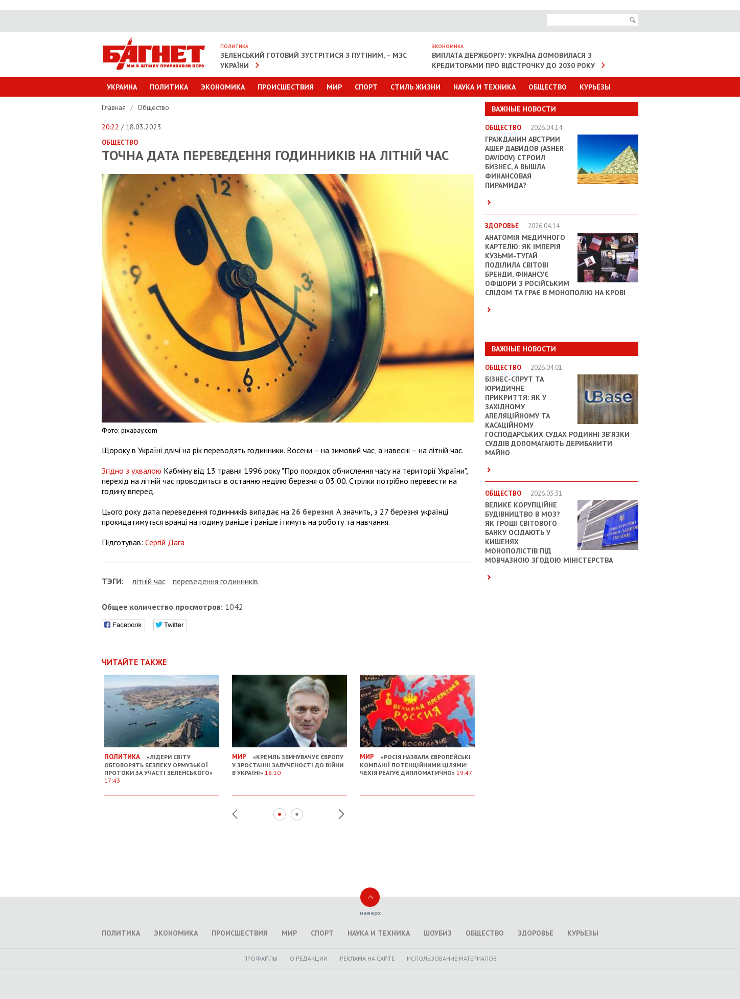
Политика (169, 87)
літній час (149, 581)
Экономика (223, 87)
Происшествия (286, 87)
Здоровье (535, 933)
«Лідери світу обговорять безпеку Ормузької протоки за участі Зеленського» (161, 764)
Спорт (366, 87)
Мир (334, 87)
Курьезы (595, 87)
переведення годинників (215, 581)
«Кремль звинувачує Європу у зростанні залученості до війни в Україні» (289, 760)
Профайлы (260, 958)
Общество (547, 87)
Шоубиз (438, 933)
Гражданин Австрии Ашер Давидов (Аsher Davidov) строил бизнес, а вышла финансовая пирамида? (524, 162)
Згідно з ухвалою (131, 470)
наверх (370, 913)
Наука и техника (484, 87)
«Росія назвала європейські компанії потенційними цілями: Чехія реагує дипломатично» (417, 760)
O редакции (309, 958)
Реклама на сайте (367, 958)
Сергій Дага (164, 542)
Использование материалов (452, 958)
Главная (115, 107)
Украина (122, 87)
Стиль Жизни (415, 87)
